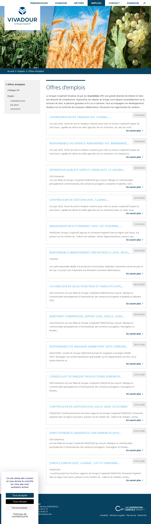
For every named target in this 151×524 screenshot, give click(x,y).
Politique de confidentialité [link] (20, 515)
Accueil (10, 71)
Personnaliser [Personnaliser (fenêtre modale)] (20, 507)
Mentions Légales (117, 515)
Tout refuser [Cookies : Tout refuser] (20, 501)
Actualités (104, 515)
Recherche (142, 515)
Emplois (21, 71)
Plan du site (131, 515)
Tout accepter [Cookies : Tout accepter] (20, 495)
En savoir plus (133, 130)
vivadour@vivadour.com (41, 514)
